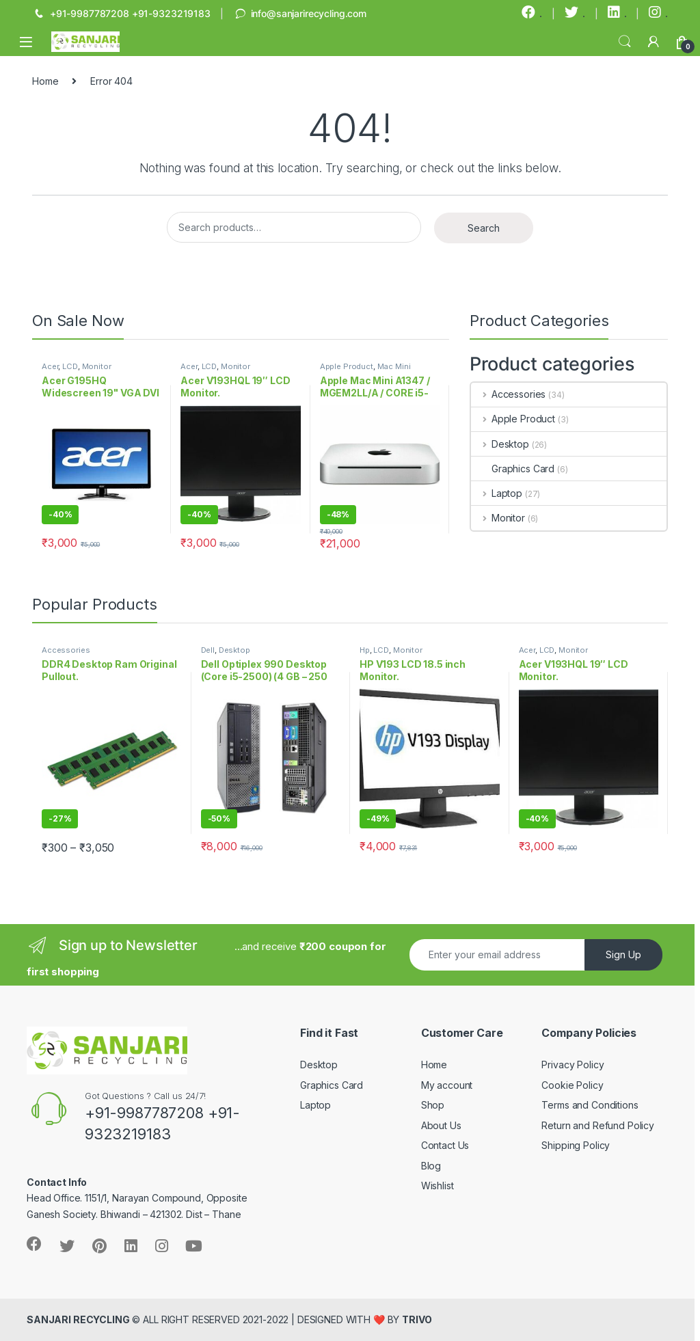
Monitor (96, 366)
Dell (208, 650)
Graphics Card (512, 468)
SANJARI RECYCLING (78, 1319)
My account (447, 1085)
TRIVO (416, 1319)
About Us (441, 1125)
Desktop (500, 444)
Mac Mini (394, 366)
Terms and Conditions (589, 1105)
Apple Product (346, 366)
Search (624, 41)
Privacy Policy (572, 1064)
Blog (431, 1165)
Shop (432, 1105)
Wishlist (437, 1185)
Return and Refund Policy (597, 1125)
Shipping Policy (575, 1145)
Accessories (508, 394)
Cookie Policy (572, 1085)
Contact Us (445, 1145)
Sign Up (623, 954)
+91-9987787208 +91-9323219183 (121, 14)
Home (45, 81)
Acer (50, 366)
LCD (70, 366)
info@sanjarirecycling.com (299, 14)
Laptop (496, 493)
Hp (365, 650)
